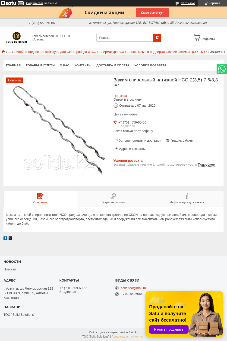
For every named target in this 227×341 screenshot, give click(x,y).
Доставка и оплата (112, 65)
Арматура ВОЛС (115, 52)
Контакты (83, 65)
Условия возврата (151, 65)
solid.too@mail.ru (133, 288)
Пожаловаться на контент (128, 336)
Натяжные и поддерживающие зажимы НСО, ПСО (169, 52)
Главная (13, 65)
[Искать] (157, 38)
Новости (9, 269)
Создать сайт (34, 3)
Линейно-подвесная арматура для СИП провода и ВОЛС (57, 52)
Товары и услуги (40, 65)
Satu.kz (133, 332)
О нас (64, 65)
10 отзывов (188, 3)
